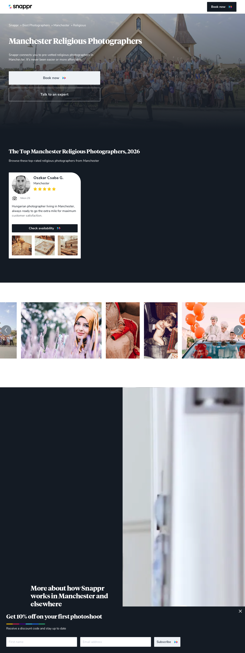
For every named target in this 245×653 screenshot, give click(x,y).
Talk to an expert (54, 94)
